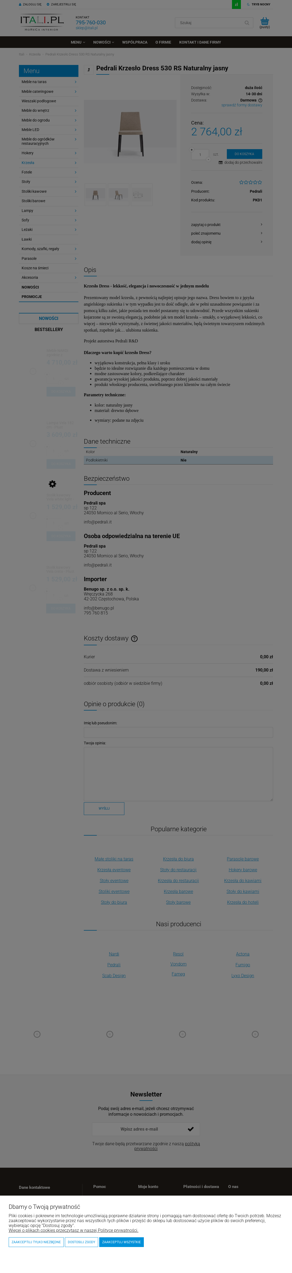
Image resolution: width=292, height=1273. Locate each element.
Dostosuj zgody (81, 1242)
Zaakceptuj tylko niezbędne (36, 1242)
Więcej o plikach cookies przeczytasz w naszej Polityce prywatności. (73, 1230)
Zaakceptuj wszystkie (121, 1242)
